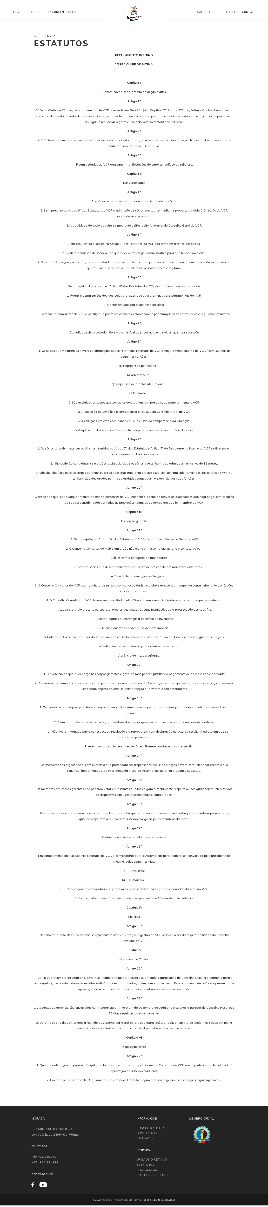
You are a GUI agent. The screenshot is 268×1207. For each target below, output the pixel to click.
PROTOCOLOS (147, 1170)
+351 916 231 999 (44, 1162)
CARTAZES (145, 1138)
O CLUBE (34, 11)
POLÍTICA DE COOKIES (153, 1175)
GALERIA (230, 11)
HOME (17, 11)
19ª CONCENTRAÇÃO (61, 11)
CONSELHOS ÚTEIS (151, 1128)
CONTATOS (250, 11)
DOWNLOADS (147, 1133)
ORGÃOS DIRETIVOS (152, 1159)
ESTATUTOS (145, 1165)
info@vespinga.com (45, 1156)
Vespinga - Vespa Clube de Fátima (121, 1199)
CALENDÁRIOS (207, 11)
